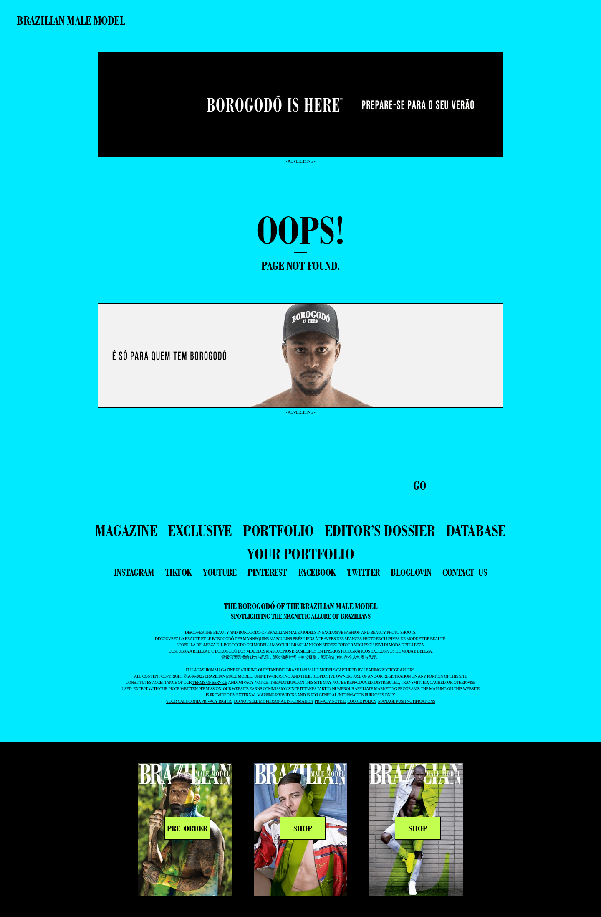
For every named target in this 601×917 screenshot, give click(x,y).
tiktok (178, 572)
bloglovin (411, 572)
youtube (220, 572)
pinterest (267, 572)
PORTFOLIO (278, 530)
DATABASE (476, 530)
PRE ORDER (187, 828)
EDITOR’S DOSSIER (380, 530)
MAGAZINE (126, 530)
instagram (134, 572)
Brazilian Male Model (71, 20)
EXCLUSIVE (200, 530)
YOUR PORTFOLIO (300, 554)
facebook (317, 572)
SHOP (302, 828)
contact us (464, 572)
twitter (363, 572)
